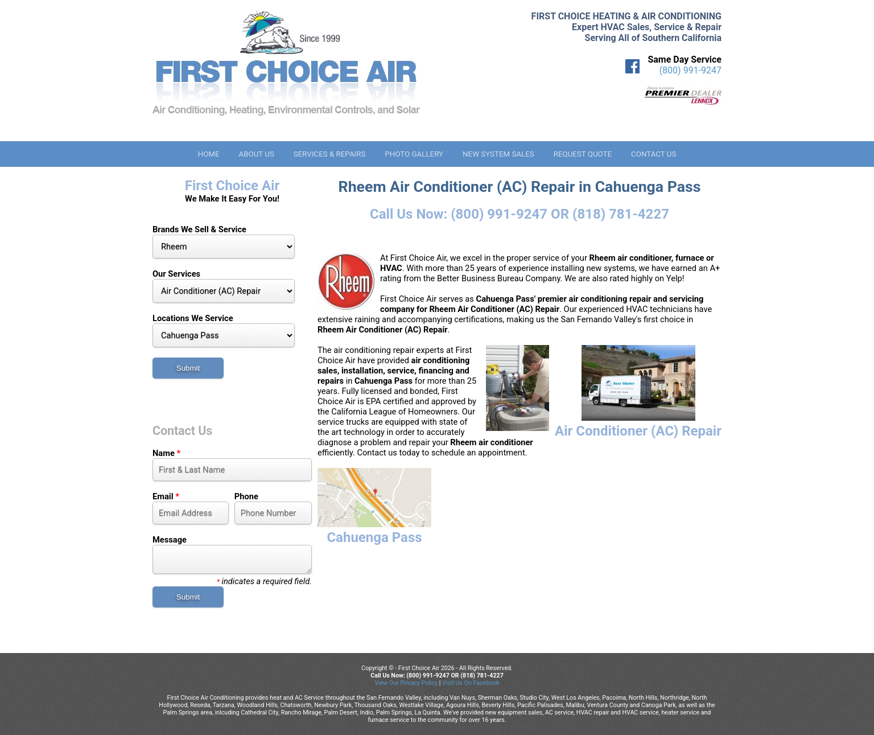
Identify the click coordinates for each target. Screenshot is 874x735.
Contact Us (653, 154)
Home (209, 154)
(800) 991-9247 (690, 70)
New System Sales (498, 154)
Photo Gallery (414, 154)
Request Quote (583, 154)
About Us (256, 154)
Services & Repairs (330, 154)
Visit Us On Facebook (471, 683)
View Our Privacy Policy (406, 683)
